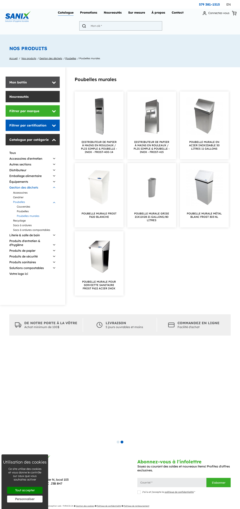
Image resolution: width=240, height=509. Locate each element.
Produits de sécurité (23, 256)
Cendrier (18, 197)
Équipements (18, 182)
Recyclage (19, 220)
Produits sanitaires (22, 262)
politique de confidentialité (179, 492)
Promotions (88, 14)
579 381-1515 (209, 4)
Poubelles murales (89, 58)
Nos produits (28, 58)
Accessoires (20, 192)
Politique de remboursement (135, 506)
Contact (177, 14)
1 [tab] (118, 442)
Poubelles (70, 58)
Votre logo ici (18, 274)
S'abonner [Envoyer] (218, 482)
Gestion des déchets (50, 58)
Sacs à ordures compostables (31, 230)
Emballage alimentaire (25, 176)
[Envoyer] (86, 27)
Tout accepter (25, 490)
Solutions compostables (26, 268)
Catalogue (65, 14)
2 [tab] (122, 442)
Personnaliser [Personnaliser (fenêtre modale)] (25, 499)
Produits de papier (22, 250)
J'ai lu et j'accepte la (166, 492)
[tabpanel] (120, 391)
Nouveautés (112, 14)
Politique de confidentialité (108, 506)
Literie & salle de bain (24, 235)
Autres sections (20, 164)
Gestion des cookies (84, 506)
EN (228, 4)
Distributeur (17, 170)
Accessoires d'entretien (25, 158)
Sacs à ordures (22, 225)
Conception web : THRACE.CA (60, 506)
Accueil (13, 58)
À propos (158, 14)
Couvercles (23, 206)
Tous (12, 153)
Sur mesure (136, 14)
